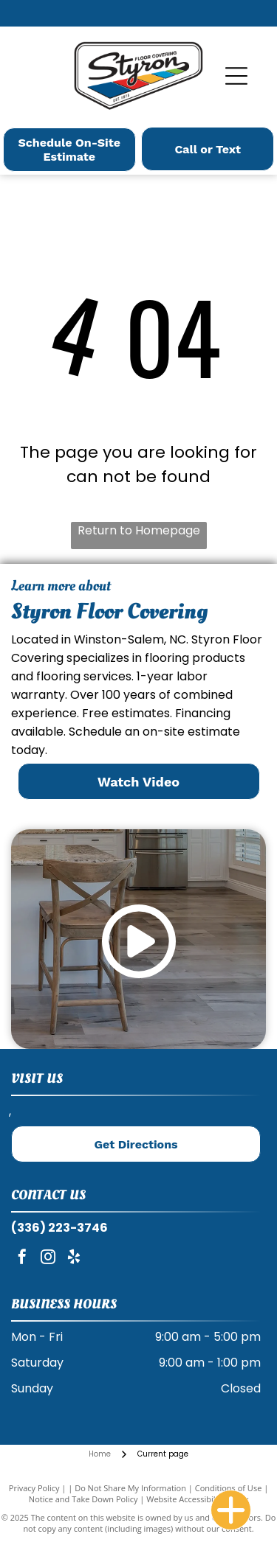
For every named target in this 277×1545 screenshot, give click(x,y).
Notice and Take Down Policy (83, 1498)
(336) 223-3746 (59, 1227)
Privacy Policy (34, 1487)
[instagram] (48, 1259)
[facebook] (22, 1259)
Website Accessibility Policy (197, 1498)
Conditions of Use (228, 1487)
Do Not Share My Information (130, 1487)
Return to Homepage (139, 530)
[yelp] (74, 1259)
